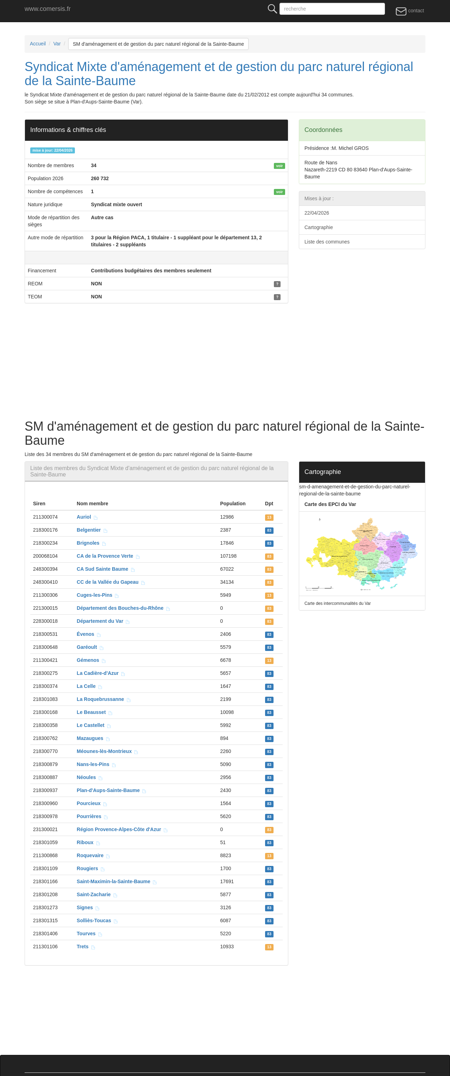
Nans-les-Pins (96, 764)
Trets (86, 946)
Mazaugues (93, 738)
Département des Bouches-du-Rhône (123, 608)
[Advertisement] (235, 363)
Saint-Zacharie (97, 894)
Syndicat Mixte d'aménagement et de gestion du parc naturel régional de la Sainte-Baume (219, 73)
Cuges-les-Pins (98, 595)
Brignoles (91, 543)
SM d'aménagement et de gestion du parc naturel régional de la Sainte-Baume (158, 44)
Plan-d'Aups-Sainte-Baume (112, 790)
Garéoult (90, 647)
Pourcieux (92, 803)
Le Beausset (94, 712)
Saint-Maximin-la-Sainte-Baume (117, 881)
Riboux (88, 842)
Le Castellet (94, 725)
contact (410, 11)
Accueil (38, 43)
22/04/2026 (316, 213)
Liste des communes (326, 242)
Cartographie (318, 227)
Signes (88, 907)
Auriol (87, 517)
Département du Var (103, 621)
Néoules (90, 777)
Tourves (89, 933)
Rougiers (91, 868)
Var (57, 43)
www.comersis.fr (48, 8)
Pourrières (92, 816)
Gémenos (91, 660)
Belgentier (92, 530)
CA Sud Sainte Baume (106, 569)
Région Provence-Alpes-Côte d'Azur (122, 829)
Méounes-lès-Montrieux (108, 751)
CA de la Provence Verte (108, 556)
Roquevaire (93, 855)
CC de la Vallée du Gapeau (111, 582)
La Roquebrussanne (104, 699)
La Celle (89, 686)
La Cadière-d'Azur (101, 673)
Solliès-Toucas (97, 920)
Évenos (89, 634)
